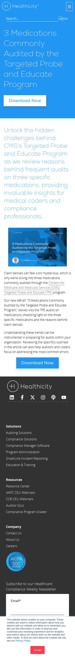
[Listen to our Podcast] (53, 397)
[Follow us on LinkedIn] (12, 397)
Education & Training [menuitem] (20, 465)
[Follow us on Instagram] (43, 397)
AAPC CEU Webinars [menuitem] (20, 492)
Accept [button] (37, 650)
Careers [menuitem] (11, 546)
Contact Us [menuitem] (13, 533)
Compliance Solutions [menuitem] (21, 439)
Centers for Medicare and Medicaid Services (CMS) (34, 285)
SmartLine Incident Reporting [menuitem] (27, 458)
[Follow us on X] (33, 397)
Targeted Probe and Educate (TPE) (28, 292)
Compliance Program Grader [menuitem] (26, 512)
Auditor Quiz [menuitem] (15, 505)
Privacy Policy (22, 640)
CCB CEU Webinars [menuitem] (19, 499)
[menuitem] (28, 426)
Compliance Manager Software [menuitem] (28, 445)
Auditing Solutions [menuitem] (19, 433)
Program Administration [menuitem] (23, 452)
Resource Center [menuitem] (18, 486)
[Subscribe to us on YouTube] (64, 397)
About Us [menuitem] (12, 539)
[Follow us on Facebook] (22, 397)
